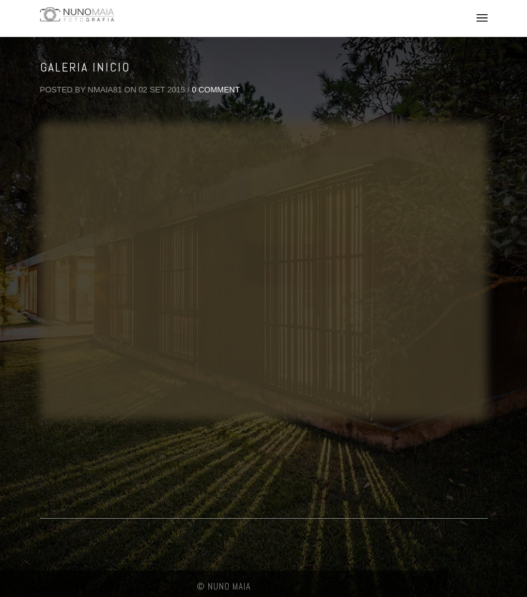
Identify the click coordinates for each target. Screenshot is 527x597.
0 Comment (216, 89)
